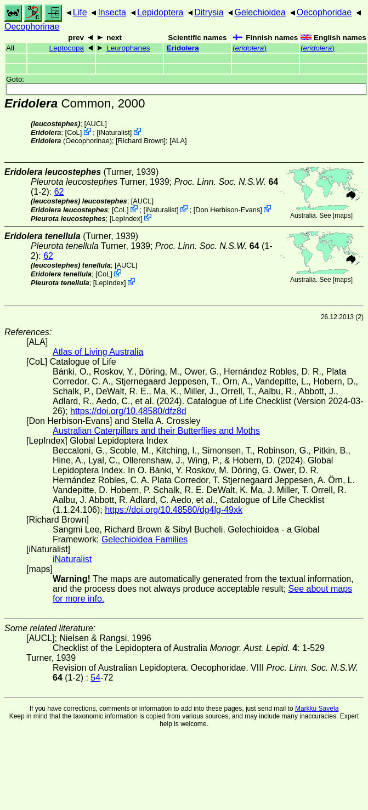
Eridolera (183, 48)
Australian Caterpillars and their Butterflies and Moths (156, 430)
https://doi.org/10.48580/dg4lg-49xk (173, 509)
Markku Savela (316, 708)
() (250, 48)
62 (59, 191)
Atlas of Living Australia (98, 351)
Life (80, 12)
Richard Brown (141, 141)
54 (95, 677)
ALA (178, 141)
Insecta (112, 12)
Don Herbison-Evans (227, 210)
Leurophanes (128, 48)
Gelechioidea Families (144, 539)
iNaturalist (114, 132)
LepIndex (125, 218)
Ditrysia (208, 12)
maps (342, 215)
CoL (73, 132)
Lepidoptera (160, 12)
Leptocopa (66, 48)
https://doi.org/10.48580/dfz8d (128, 411)
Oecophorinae (32, 26)
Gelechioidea (259, 12)
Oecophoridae (324, 12)
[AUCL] (95, 124)
